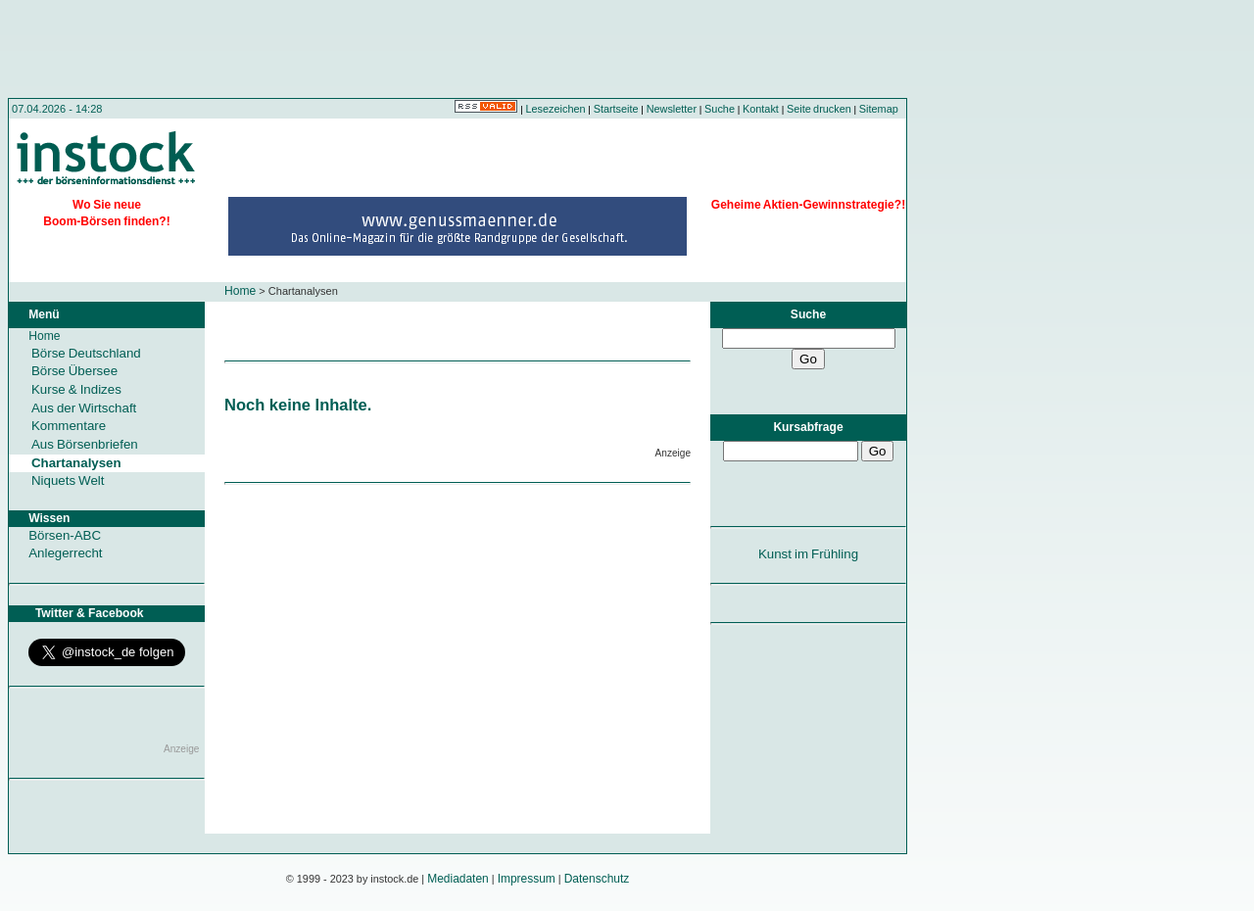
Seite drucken (819, 109)
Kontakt (761, 109)
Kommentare (68, 425)
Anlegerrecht (65, 553)
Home (240, 291)
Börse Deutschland (86, 353)
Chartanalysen (76, 463)
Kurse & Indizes (76, 389)
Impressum (526, 879)
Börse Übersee (74, 370)
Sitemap (878, 109)
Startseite (616, 109)
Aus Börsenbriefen (84, 444)
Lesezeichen (556, 109)
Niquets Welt (67, 480)
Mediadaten (458, 879)
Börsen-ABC (64, 535)
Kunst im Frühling (808, 554)
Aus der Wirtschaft (83, 408)
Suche (719, 109)
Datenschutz (597, 879)
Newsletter (672, 109)
